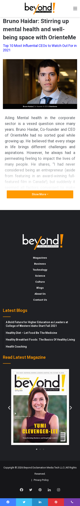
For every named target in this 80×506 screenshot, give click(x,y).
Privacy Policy (41, 479)
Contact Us (40, 299)
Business (40, 263)
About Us (40, 293)
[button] (9, 407)
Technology (40, 269)
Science (40, 275)
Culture (40, 281)
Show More (40, 194)
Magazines (40, 257)
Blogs (40, 287)
